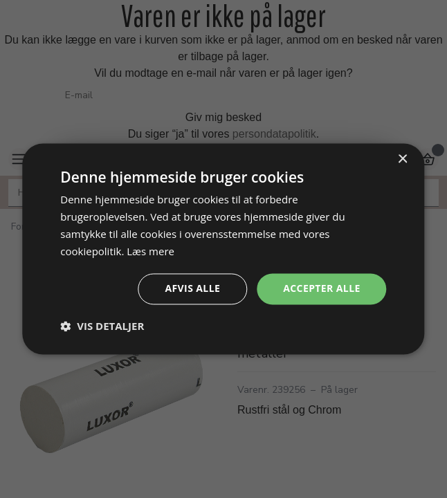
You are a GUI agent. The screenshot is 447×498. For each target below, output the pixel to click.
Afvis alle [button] (192, 288)
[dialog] (223, 248)
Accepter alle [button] (321, 288)
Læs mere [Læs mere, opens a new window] (150, 251)
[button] (102, 326)
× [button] (402, 159)
